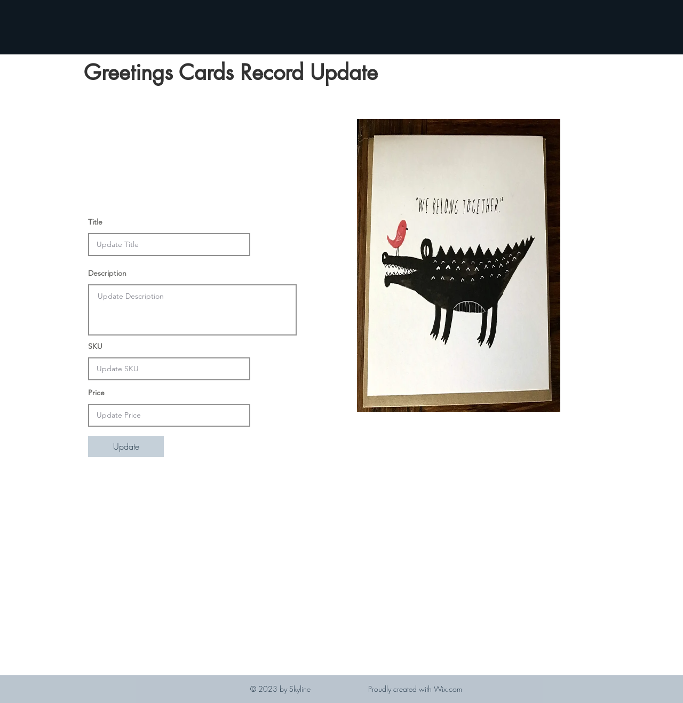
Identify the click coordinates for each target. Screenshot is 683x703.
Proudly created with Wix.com (415, 689)
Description (107, 273)
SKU (95, 346)
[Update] (126, 446)
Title (95, 222)
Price (96, 392)
